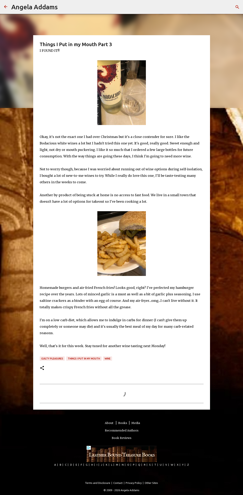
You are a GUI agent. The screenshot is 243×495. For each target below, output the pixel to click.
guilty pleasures (52, 358)
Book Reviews (121, 438)
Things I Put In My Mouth (84, 358)
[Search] (63, 7)
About (109, 423)
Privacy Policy (134, 482)
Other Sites (151, 482)
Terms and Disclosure (97, 482)
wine (107, 358)
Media (135, 423)
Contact (118, 482)
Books (122, 423)
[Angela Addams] (5, 7)
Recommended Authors (121, 430)
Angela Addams (34, 7)
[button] (42, 368)
